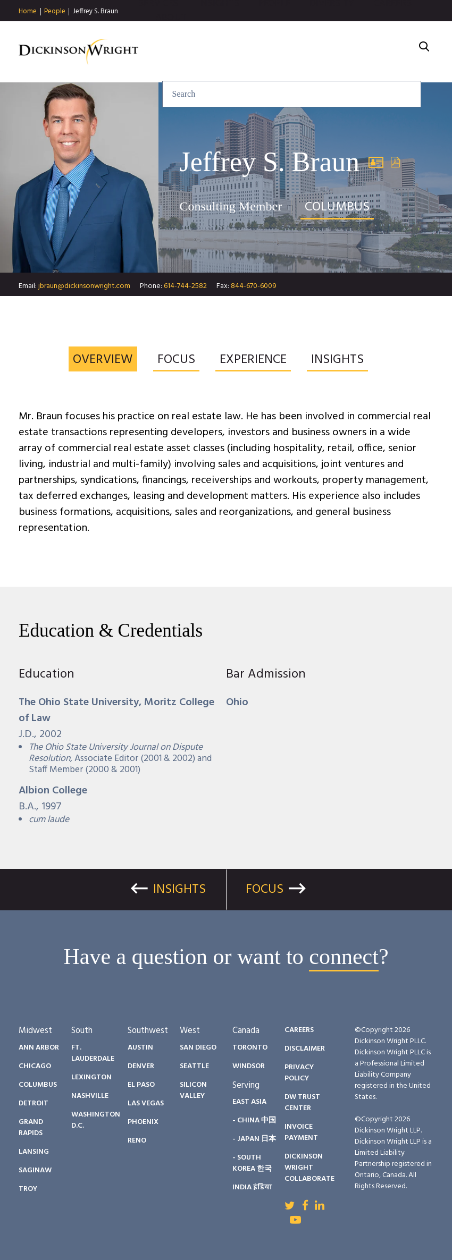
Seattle (194, 1066)
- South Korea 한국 (252, 1163)
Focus (264, 890)
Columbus (38, 1084)
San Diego (198, 1047)
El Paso (141, 1084)
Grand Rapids (31, 1128)
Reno (137, 1140)
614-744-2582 (185, 286)
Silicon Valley (193, 1090)
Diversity (332, 31)
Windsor (248, 1066)
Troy (28, 1189)
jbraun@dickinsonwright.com (84, 286)
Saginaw (35, 1170)
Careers (393, 31)
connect (344, 956)
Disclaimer (304, 1048)
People (54, 11)
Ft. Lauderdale (92, 1053)
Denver (141, 1066)
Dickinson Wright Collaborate (309, 1168)
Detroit (33, 1103)
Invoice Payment (301, 1132)
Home (28, 11)
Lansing (34, 1151)
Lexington (91, 1077)
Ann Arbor (39, 1047)
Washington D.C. (95, 1120)
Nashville (89, 1096)
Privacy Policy (299, 1073)
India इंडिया (252, 1187)
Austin (140, 1047)
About (170, 46)
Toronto (249, 1047)
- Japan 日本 (254, 1139)
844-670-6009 (254, 286)
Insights (218, 31)
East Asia (249, 1101)
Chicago (35, 1066)
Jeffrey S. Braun (95, 11)
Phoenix (143, 1122)
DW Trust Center (302, 1103)
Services (158, 31)
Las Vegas (146, 1103)
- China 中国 (254, 1120)
